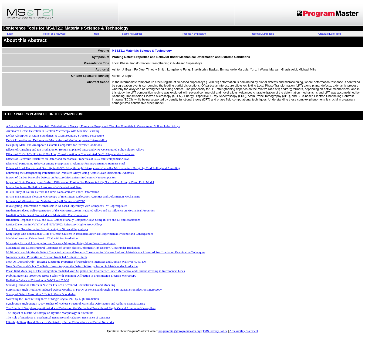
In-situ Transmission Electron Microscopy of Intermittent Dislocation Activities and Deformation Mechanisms (73, 196)
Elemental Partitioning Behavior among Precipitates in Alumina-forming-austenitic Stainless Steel (65, 163)
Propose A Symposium (194, 34)
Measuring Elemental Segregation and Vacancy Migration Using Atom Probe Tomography (61, 243)
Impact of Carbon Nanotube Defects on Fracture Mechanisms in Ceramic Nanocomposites (61, 177)
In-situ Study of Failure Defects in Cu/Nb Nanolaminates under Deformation (52, 192)
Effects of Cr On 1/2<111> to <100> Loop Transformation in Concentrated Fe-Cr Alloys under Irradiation (70, 154)
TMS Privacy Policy (215, 331)
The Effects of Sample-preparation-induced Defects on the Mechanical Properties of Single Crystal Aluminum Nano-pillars (80, 308)
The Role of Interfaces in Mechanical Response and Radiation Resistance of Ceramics (58, 317)
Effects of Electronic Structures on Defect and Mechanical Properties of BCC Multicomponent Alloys (67, 159)
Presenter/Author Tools (262, 34)
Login (10, 34)
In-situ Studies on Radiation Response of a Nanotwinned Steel (43, 187)
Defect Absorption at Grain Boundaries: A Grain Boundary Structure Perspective (55, 135)
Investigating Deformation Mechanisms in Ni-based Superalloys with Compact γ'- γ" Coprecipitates (66, 206)
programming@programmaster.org (180, 331)
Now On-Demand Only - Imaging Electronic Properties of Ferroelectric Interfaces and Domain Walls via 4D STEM (76, 261)
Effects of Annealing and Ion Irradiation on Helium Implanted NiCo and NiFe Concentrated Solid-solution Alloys (75, 149)
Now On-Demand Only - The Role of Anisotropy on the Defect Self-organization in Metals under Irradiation (72, 266)
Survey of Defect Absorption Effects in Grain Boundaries (40, 294)
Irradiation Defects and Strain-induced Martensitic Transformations (47, 215)
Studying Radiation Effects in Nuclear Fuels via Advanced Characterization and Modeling (60, 285)
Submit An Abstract (132, 34)
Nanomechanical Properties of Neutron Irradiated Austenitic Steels (46, 257)
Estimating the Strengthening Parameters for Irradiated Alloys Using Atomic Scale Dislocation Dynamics (70, 172)
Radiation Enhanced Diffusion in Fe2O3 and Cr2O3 (37, 280)
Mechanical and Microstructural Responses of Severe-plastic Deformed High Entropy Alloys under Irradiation (73, 247)
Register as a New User (54, 34)
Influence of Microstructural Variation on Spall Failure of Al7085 (45, 201)
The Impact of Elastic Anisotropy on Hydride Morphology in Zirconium (49, 313)
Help (96, 34)
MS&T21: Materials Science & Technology (142, 50)
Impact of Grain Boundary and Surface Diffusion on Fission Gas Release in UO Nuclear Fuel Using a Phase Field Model (80, 182)
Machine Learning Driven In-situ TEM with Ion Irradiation (42, 238)
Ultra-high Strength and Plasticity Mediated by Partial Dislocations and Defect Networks (60, 322)
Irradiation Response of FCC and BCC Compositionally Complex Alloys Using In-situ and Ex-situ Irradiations (73, 219)
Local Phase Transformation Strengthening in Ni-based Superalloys (47, 229)
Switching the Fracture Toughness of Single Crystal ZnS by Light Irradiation (52, 299)
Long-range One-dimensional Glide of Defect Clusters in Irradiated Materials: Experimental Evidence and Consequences (79, 233)
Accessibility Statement (243, 331)
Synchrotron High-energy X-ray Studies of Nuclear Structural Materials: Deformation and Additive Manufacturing (75, 303)
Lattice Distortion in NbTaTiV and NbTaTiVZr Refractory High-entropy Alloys (54, 224)
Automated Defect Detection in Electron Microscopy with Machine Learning (52, 131)
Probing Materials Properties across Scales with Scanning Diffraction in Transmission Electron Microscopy (71, 275)
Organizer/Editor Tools (329, 34)
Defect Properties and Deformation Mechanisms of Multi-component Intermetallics (56, 140)
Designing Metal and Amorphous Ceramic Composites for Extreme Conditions (54, 145)
